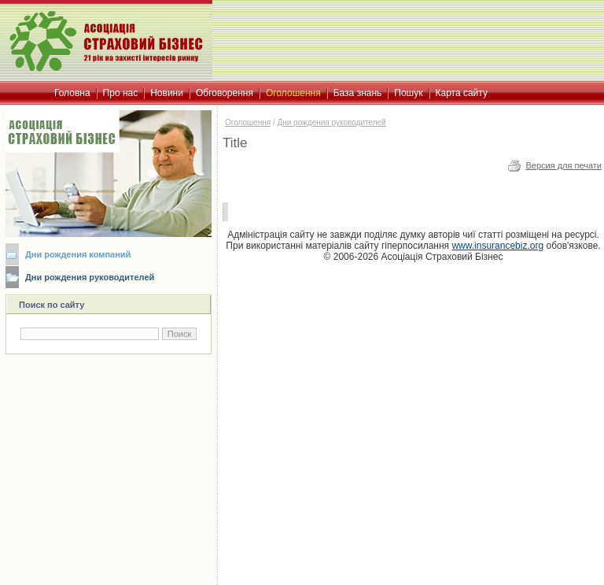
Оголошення (248, 122)
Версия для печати (563, 165)
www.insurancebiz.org (497, 245)
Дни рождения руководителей (89, 277)
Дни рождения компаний (78, 254)
